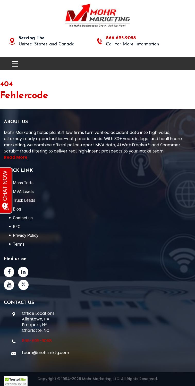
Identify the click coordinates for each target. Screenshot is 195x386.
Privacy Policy (25, 235)
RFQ (17, 226)
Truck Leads (24, 200)
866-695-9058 (121, 38)
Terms (18, 244)
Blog (17, 209)
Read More (15, 157)
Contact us (23, 217)
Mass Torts (23, 182)
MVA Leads (23, 191)
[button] (16, 381)
